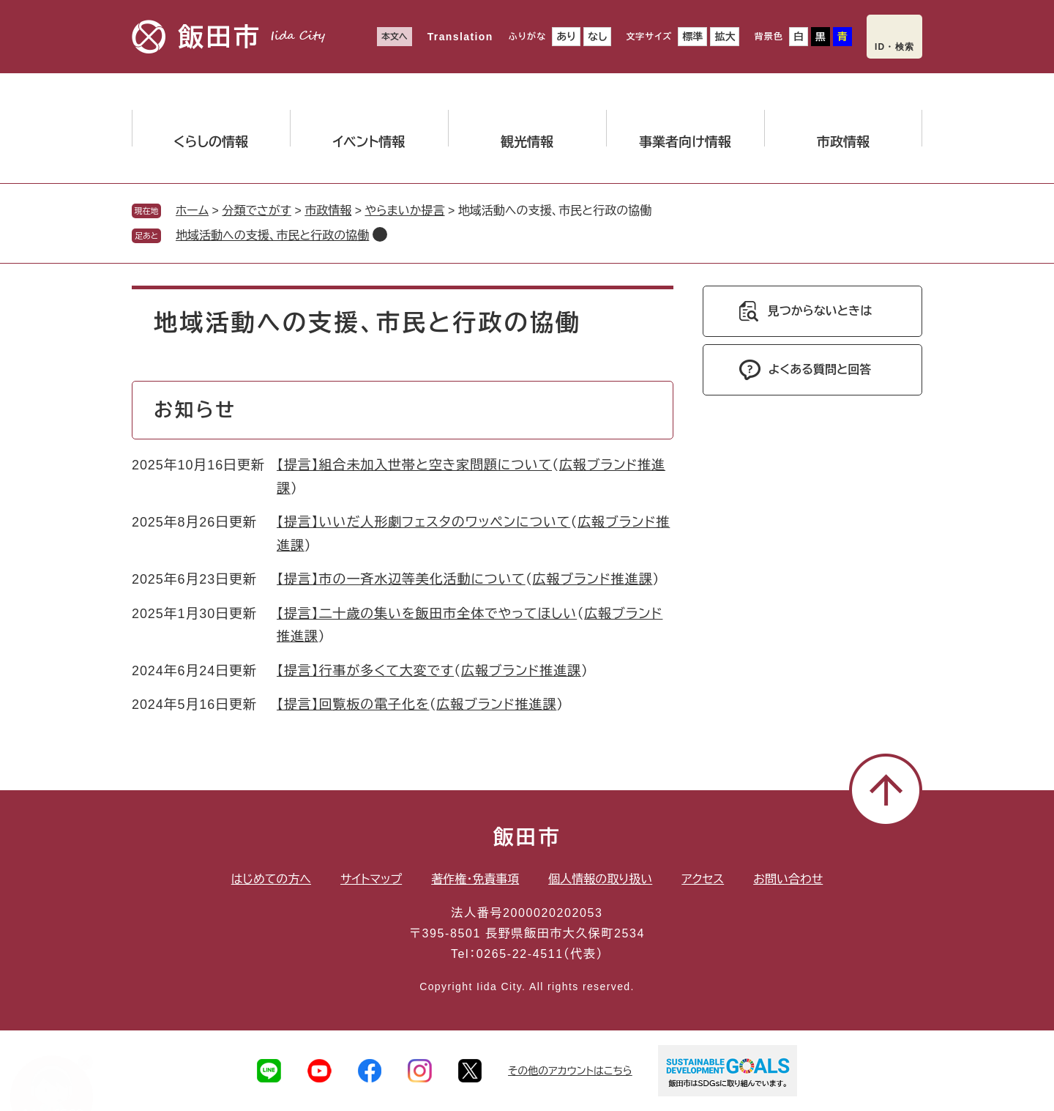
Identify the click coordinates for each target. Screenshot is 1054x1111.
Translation (460, 36)
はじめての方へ (271, 879)
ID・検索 (894, 47)
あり (566, 36)
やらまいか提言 (404, 210)
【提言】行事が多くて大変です (365, 671)
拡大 (724, 36)
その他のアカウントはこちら (570, 1071)
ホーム (192, 210)
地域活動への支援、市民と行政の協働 (272, 235)
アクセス (702, 879)
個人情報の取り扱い (600, 879)
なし (597, 36)
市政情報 (327, 210)
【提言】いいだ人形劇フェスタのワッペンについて (423, 522)
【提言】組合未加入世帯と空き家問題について (414, 465)
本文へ (394, 36)
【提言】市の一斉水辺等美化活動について (401, 579)
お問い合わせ (788, 879)
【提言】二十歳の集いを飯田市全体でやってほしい (427, 613)
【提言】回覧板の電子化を (353, 704)
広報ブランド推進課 (593, 579)
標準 (692, 36)
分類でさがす (256, 210)
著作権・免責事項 (475, 879)
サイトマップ (371, 879)
